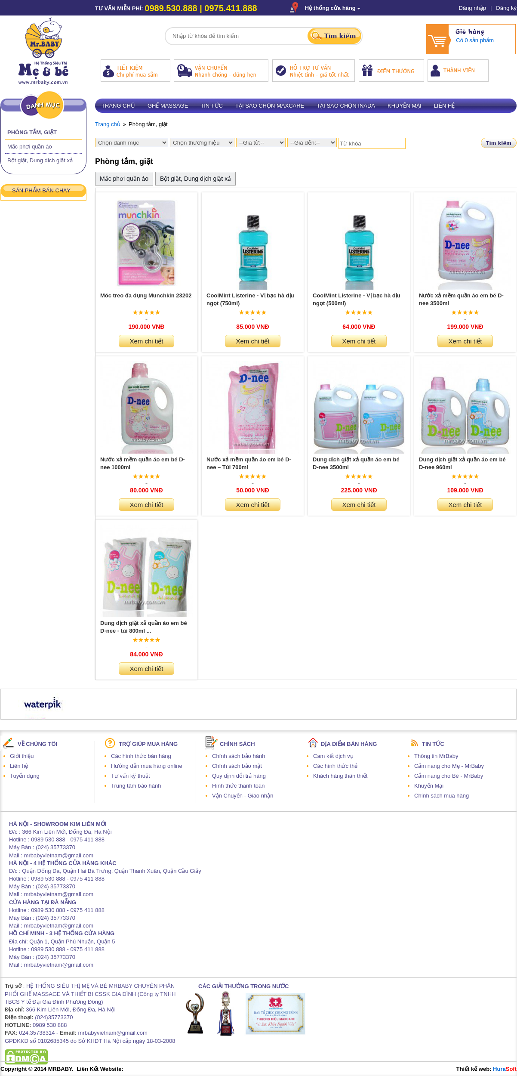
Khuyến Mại (428, 785)
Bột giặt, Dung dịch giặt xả (40, 160)
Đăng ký (506, 8)
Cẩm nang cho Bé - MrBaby (448, 776)
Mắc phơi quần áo (29, 146)
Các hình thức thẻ (335, 766)
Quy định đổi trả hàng (239, 776)
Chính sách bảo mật (237, 766)
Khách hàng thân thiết (340, 776)
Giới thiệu (22, 756)
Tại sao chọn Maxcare (269, 105)
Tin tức (211, 105)
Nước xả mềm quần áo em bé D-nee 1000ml (142, 463)
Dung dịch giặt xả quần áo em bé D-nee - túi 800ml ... (143, 627)
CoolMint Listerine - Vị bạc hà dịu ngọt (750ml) (250, 299)
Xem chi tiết (146, 341)
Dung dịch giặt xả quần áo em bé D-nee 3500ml (356, 463)
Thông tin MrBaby (436, 756)
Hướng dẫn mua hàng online (146, 766)
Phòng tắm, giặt (32, 132)
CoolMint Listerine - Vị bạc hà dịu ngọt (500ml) (356, 299)
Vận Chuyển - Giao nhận (242, 795)
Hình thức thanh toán (238, 785)
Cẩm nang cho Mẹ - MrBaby (449, 766)
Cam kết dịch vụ (333, 756)
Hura (505, 1069)
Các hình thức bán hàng (141, 756)
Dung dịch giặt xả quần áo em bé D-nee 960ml (462, 463)
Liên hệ (444, 105)
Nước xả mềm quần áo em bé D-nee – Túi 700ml (248, 463)
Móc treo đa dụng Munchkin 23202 (145, 295)
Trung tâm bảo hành (136, 785)
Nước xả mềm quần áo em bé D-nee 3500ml (461, 299)
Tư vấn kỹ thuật (130, 776)
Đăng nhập (472, 8)
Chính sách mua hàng (441, 795)
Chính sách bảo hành (238, 756)
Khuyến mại (405, 105)
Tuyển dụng (25, 776)
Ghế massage (168, 105)
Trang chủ (118, 105)
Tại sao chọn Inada (346, 105)
